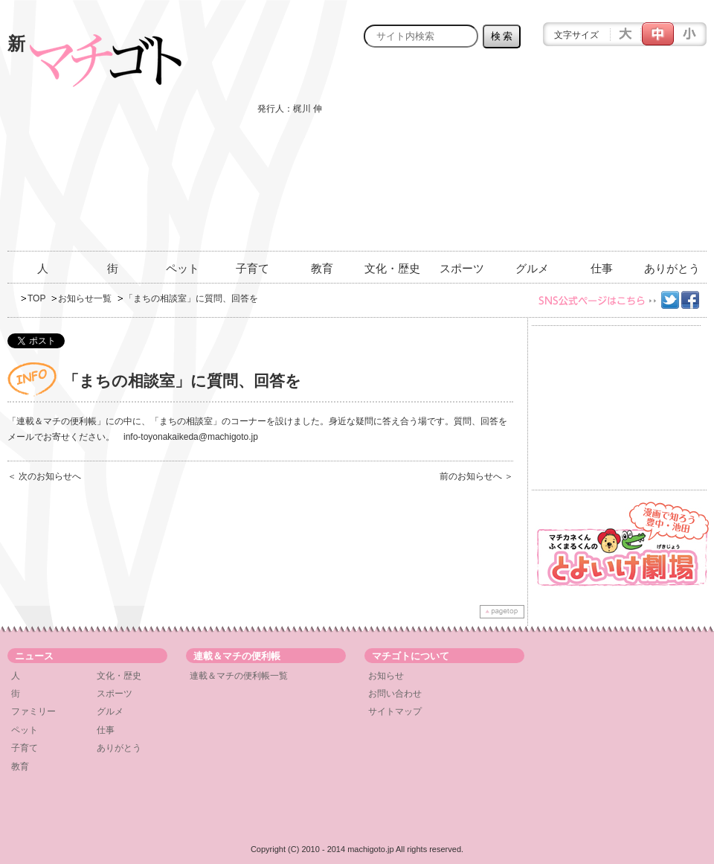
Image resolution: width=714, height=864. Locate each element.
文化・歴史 (392, 268)
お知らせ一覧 (85, 298)
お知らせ (386, 676)
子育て (252, 268)
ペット (182, 268)
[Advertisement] (600, 158)
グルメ (532, 268)
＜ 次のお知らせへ (44, 476)
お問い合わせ (395, 693)
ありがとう (672, 268)
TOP (36, 298)
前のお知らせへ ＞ (476, 476)
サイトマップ (395, 711)
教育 (322, 268)
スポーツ (462, 268)
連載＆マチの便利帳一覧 (239, 676)
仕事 (602, 268)
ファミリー (33, 711)
